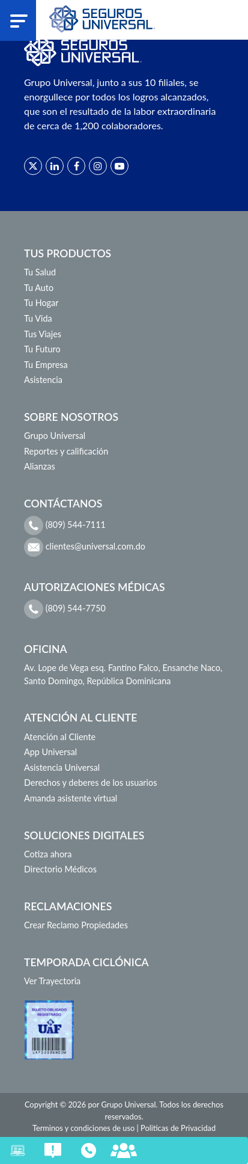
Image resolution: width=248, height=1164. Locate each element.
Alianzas (39, 466)
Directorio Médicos (60, 869)
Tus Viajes (42, 334)
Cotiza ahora (47, 854)
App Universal (50, 752)
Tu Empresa (46, 365)
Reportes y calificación (66, 451)
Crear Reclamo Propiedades (76, 925)
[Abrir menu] (18, 20)
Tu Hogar (41, 303)
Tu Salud (40, 272)
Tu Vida (38, 318)
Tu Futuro (42, 349)
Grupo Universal (54, 435)
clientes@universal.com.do (84, 547)
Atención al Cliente (59, 737)
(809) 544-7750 (65, 609)
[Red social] (33, 166)
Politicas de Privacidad (178, 1128)
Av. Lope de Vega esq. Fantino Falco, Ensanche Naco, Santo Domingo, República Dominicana (123, 674)
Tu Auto (38, 288)
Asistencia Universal (62, 767)
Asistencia (43, 380)
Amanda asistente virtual (70, 798)
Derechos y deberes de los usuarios (90, 782)
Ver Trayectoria (52, 981)
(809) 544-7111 (65, 525)
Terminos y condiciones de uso (83, 1128)
